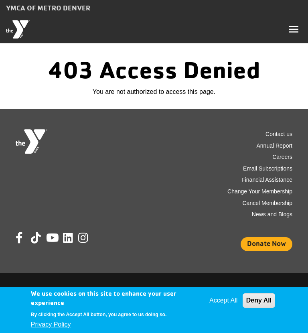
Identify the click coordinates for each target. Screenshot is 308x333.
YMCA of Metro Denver (48, 7)
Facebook (25, 238)
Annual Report (274, 145)
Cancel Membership (268, 203)
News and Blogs (272, 214)
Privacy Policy (51, 324)
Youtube (51, 238)
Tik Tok (36, 243)
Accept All (223, 300)
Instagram (88, 238)
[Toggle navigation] (293, 29)
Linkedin (73, 238)
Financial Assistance (266, 180)
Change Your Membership (259, 191)
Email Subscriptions (267, 168)
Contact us (278, 134)
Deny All (259, 300)
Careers (282, 157)
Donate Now (266, 243)
